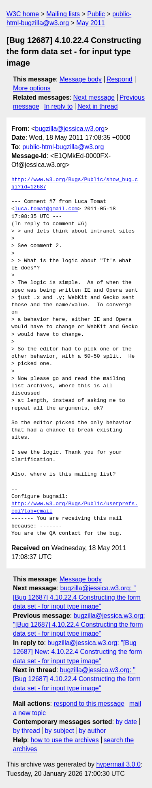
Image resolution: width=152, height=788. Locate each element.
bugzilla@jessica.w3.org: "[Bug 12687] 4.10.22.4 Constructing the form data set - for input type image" (77, 597)
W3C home (22, 14)
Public (96, 14)
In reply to (58, 106)
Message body (81, 79)
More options (32, 88)
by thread (26, 730)
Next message (94, 97)
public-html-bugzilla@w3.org (63, 146)
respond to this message (89, 703)
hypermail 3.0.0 (118, 764)
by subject (59, 730)
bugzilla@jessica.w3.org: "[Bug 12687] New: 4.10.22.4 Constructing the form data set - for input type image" (77, 651)
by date (126, 721)
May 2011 (90, 22)
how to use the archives (65, 740)
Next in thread (97, 106)
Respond (120, 79)
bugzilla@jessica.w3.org (70, 128)
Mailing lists (63, 14)
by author (92, 730)
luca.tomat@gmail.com (46, 209)
